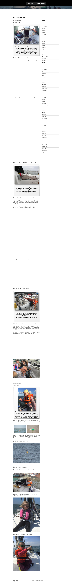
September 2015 (45, 120)
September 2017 (45, 95)
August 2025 (44, 26)
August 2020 (44, 69)
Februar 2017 (44, 103)
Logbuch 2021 (44, 144)
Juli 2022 (43, 62)
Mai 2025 (43, 32)
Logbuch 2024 (44, 150)
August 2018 (44, 90)
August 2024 (44, 39)
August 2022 (44, 60)
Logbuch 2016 (44, 135)
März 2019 (44, 84)
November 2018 (45, 88)
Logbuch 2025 (44, 152)
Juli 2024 (43, 41)
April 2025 (44, 34)
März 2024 (44, 47)
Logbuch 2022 (44, 146)
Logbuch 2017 (44, 137)
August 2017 (44, 97)
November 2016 (45, 105)
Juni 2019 (43, 82)
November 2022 (45, 56)
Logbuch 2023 (44, 148)
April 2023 (44, 52)
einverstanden (30, 3)
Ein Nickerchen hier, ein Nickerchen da (24, 162)
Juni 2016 (43, 110)
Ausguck (16, 385)
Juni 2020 (44, 73)
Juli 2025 (43, 28)
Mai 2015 (43, 123)
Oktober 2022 (44, 58)
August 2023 (44, 49)
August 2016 (44, 108)
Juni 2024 (44, 43)
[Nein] (70, 2)
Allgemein (44, 131)
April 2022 (44, 64)
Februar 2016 (44, 118)
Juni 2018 (43, 92)
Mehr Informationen (41, 3)
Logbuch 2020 (44, 142)
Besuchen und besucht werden (22, 288)
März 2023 (44, 54)
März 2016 (44, 116)
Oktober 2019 (44, 77)
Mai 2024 (43, 45)
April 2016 (44, 114)
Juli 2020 (43, 71)
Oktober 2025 (44, 24)
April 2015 (44, 125)
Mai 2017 (43, 101)
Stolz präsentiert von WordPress (37, 580)
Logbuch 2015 (44, 133)
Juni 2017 (43, 99)
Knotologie (16, 22)
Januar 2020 (44, 75)
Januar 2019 (44, 86)
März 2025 (44, 36)
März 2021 (44, 67)
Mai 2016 (43, 112)
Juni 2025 (44, 30)
